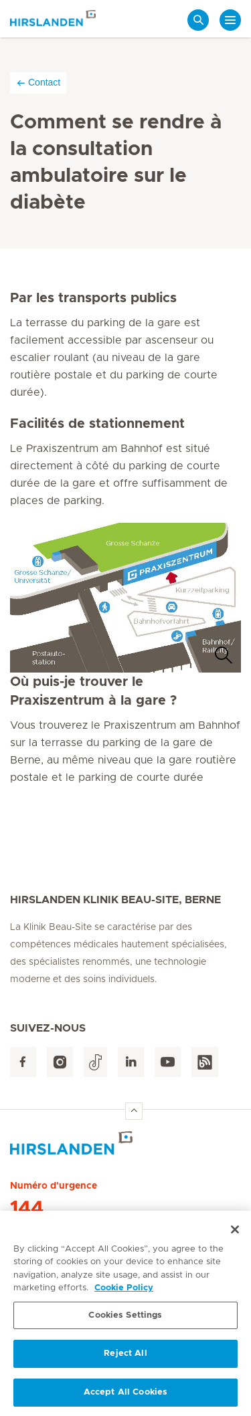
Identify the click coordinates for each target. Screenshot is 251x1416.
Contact (38, 82)
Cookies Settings (125, 1319)
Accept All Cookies (125, 1397)
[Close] (235, 1233)
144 (27, 1209)
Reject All (125, 1358)
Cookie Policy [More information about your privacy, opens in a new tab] (123, 1292)
